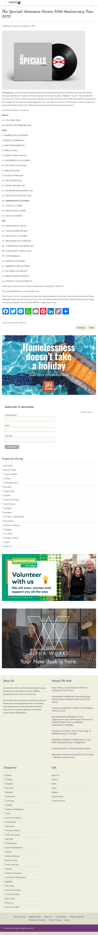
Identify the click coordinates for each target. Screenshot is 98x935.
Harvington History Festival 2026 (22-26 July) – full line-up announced (72, 759)
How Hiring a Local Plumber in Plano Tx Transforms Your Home (70, 692)
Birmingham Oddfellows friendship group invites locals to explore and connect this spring (71, 702)
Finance (8, 778)
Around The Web (12, 910)
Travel (7, 817)
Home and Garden (12, 838)
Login (53, 791)
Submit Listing (57, 800)
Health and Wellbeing (14, 812)
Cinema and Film (10, 477)
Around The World (13, 821)
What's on (23, 326)
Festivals (7, 499)
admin (15, 26)
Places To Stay (55, 923)
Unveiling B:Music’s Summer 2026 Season (71, 751)
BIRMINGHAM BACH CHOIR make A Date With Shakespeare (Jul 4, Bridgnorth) (71, 744)
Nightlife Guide (34, 920)
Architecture (10, 800)
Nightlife (8, 885)
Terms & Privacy (58, 804)
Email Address (11, 418)
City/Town (9, 439)
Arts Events (8, 469)
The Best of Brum (10, 541)
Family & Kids (8, 494)
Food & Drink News (11, 503)
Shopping (7, 533)
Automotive (10, 829)
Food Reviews (9, 507)
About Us (55, 778)
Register (54, 795)
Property (8, 783)
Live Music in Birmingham (13, 520)
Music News (14, 326)
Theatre (6, 545)
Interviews (7, 516)
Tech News (8, 537)
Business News (9, 473)
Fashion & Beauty (12, 859)
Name (7, 429)
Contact (54, 783)
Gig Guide (7, 511)
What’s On (48, 920)
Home (53, 787)
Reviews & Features (11, 528)
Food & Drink (61, 920)
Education (7, 490)
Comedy (6, 482)
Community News (10, 486)
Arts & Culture (19, 920)
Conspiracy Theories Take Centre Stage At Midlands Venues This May (71, 735)
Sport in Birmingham (13, 851)
